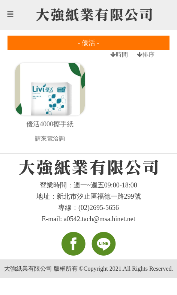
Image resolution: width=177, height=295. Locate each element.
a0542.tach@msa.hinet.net (99, 219)
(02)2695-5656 (98, 207)
